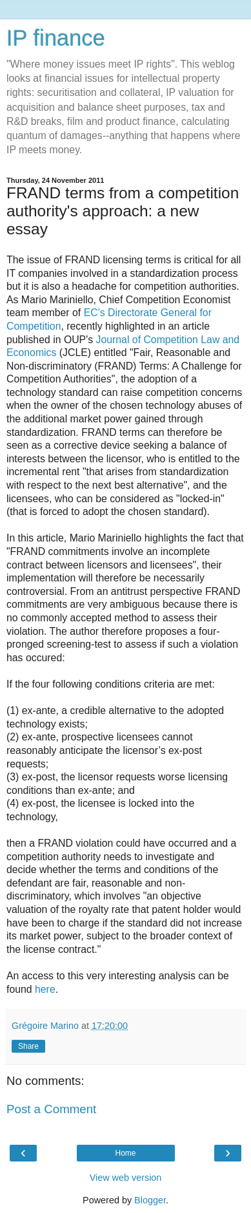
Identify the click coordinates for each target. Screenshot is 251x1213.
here (45, 989)
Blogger (150, 1200)
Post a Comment (51, 1109)
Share (28, 1046)
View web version (126, 1177)
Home (125, 1153)
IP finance (55, 38)
